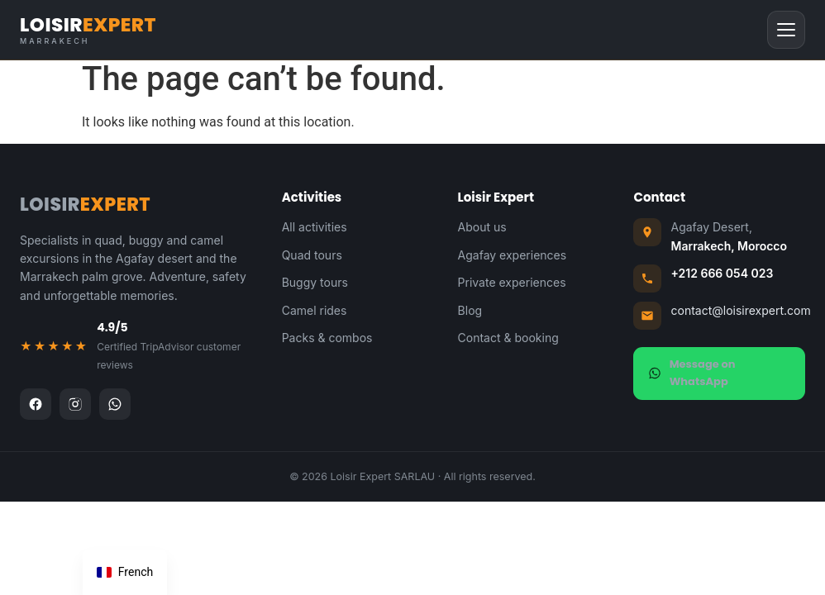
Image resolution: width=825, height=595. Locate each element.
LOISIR (88, 30)
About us (482, 227)
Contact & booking (508, 338)
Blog (470, 310)
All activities (314, 227)
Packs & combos (327, 338)
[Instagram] (75, 404)
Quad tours (312, 255)
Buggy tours (315, 282)
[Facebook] (35, 404)
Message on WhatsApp (691, 372)
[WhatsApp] (115, 404)
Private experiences (512, 282)
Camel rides (314, 310)
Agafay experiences (512, 255)
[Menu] (786, 30)
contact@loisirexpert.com (740, 310)
